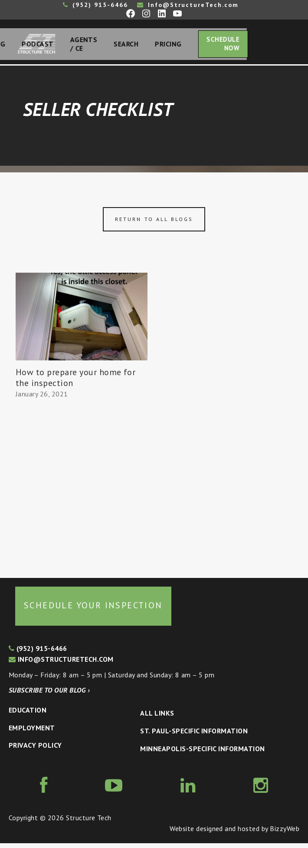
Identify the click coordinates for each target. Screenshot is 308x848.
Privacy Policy (35, 750)
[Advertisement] (81, 489)
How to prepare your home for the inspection (75, 383)
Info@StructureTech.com (188, 5)
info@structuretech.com (61, 664)
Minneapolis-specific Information (202, 753)
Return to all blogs (154, 224)
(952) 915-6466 (95, 5)
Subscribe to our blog (49, 695)
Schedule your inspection (93, 610)
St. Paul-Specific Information (194, 735)
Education (27, 714)
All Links (157, 718)
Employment (32, 732)
